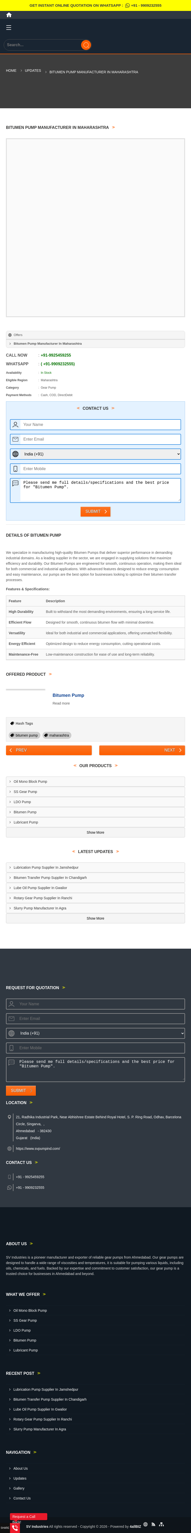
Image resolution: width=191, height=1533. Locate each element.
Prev (21, 750)
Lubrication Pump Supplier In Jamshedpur (46, 867)
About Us (20, 1468)
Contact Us (22, 1498)
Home (11, 71)
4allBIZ (135, 1527)
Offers (18, 335)
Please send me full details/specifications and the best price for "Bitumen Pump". (100, 490)
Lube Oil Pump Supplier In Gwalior (40, 888)
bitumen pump (27, 735)
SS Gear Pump (25, 792)
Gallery (18, 1488)
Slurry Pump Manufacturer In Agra (40, 908)
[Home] (9, 15)
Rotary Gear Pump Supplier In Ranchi (43, 898)
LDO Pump (22, 802)
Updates (33, 71)
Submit (93, 511)
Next (169, 750)
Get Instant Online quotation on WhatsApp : (95, 5)
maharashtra (59, 735)
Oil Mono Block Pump (30, 782)
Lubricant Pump (26, 822)
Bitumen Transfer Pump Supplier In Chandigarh (50, 878)
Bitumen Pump (68, 695)
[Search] (86, 45)
